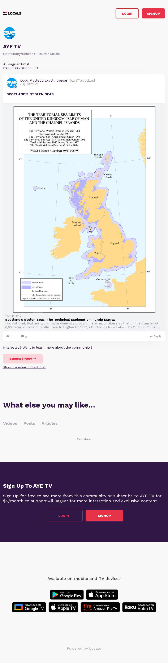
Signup (153, 14)
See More (84, 439)
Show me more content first (24, 367)
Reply (155, 336)
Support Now (22, 359)
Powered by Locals (84, 648)
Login (127, 14)
